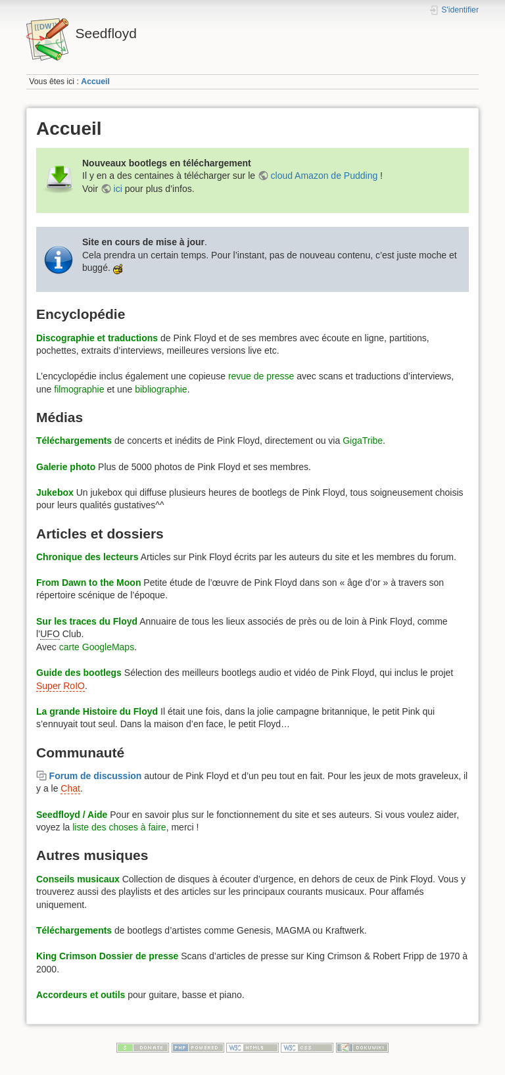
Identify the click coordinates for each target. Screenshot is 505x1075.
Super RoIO (60, 686)
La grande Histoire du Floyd (97, 711)
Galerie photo (65, 467)
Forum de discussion (95, 776)
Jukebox (55, 492)
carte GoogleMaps (96, 647)
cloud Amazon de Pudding (324, 175)
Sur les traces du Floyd (86, 621)
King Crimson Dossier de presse (107, 956)
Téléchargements (74, 440)
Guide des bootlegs (79, 672)
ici (118, 188)
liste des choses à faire (119, 827)
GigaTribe (363, 440)
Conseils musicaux (78, 879)
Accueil (95, 81)
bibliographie (161, 389)
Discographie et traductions (97, 338)
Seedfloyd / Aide (71, 814)
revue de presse (261, 376)
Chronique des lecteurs (87, 557)
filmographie (79, 389)
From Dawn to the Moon (88, 582)
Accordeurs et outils (80, 995)
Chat (70, 788)
